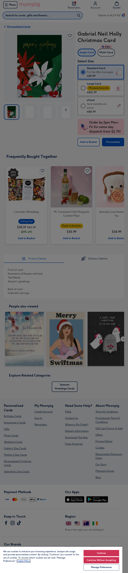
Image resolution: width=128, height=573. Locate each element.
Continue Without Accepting (101, 560)
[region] (61, 559)
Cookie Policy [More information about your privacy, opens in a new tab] (23, 561)
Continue (101, 553)
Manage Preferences (101, 567)
